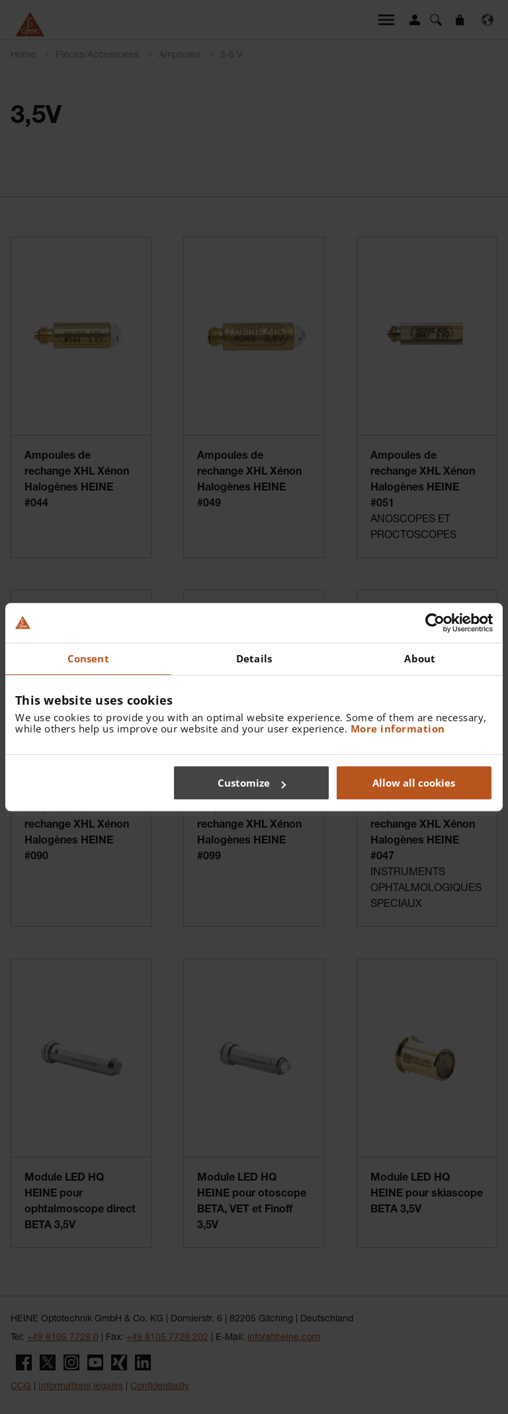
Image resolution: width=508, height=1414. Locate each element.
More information (398, 728)
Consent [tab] (88, 658)
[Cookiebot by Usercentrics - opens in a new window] (435, 623)
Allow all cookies (413, 782)
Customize (252, 782)
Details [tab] (254, 658)
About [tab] (419, 658)
